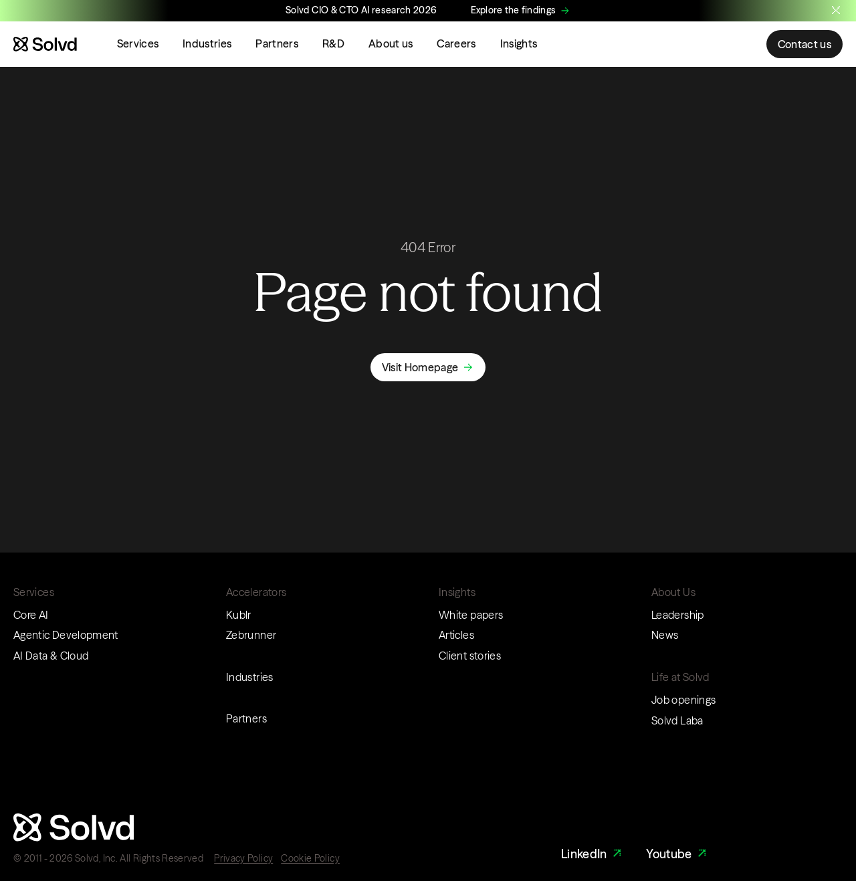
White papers (471, 614)
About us (390, 43)
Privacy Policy (243, 858)
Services (138, 43)
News (664, 635)
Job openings (683, 699)
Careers (456, 43)
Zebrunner (251, 635)
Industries (207, 43)
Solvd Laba (677, 720)
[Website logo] (45, 44)
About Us (673, 592)
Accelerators (256, 592)
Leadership (677, 614)
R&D (333, 43)
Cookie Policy (310, 858)
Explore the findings (513, 10)
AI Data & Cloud (50, 655)
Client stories (470, 655)
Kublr (238, 614)
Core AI (31, 614)
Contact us (804, 44)
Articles (456, 635)
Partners (276, 43)
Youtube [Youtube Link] (678, 854)
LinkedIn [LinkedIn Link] (593, 854)
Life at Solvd (680, 677)
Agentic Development (65, 635)
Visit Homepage (420, 367)
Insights (519, 43)
